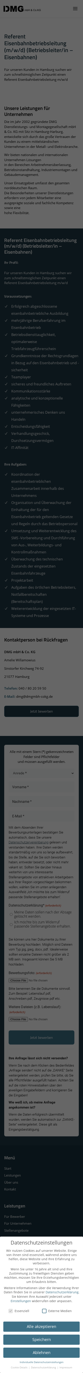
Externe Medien (57, 1311)
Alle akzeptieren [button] (41, 1326)
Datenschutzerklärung (62, 1292)
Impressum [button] (66, 1367)
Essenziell (18, 1311)
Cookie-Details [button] (19, 1367)
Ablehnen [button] (41, 1352)
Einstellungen (21, 1301)
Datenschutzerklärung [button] (44, 1367)
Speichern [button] (41, 1339)
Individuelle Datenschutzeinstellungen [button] (42, 1362)
